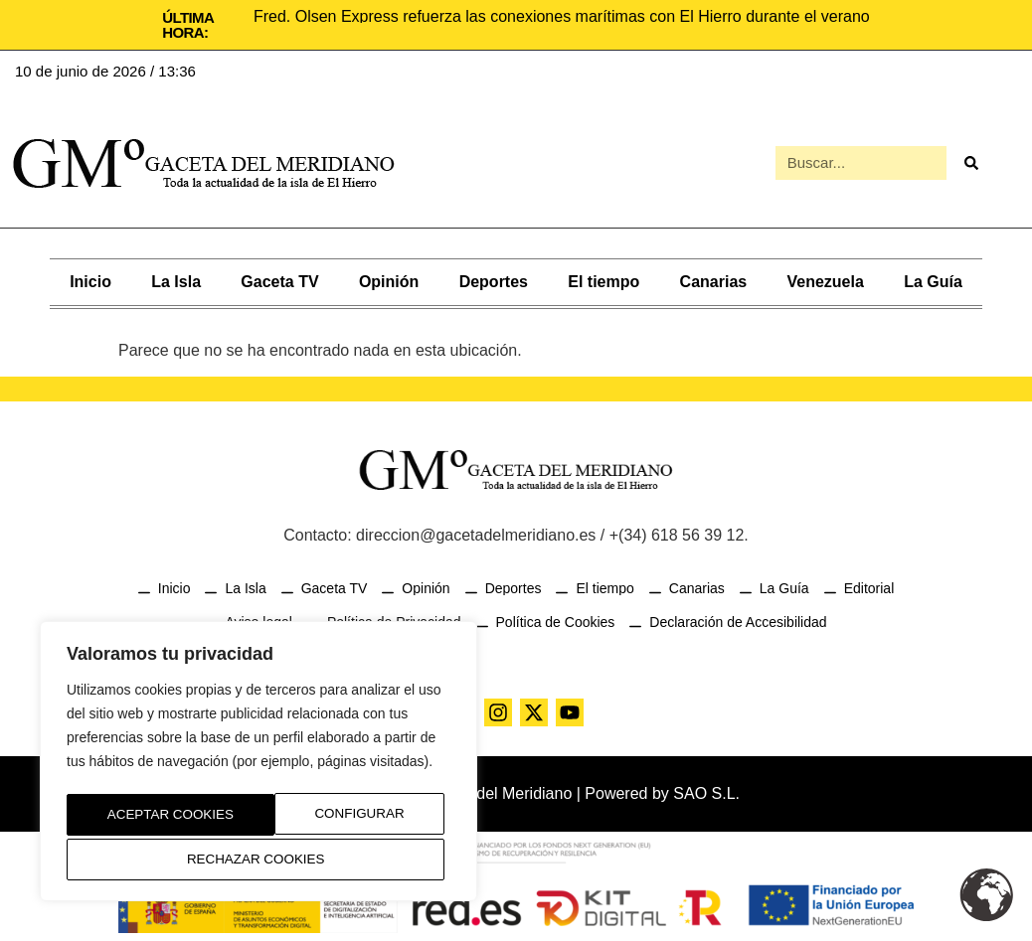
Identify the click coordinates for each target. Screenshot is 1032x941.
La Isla (176, 279)
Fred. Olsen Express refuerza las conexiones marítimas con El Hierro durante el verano (562, 16)
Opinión (389, 279)
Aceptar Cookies (259, 859)
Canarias (714, 279)
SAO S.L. (706, 791)
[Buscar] (971, 162)
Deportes (493, 279)
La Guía (933, 279)
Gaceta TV (279, 279)
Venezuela (824, 279)
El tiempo (603, 279)
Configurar (146, 818)
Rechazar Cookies (338, 818)
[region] (258, 765)
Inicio (90, 279)
